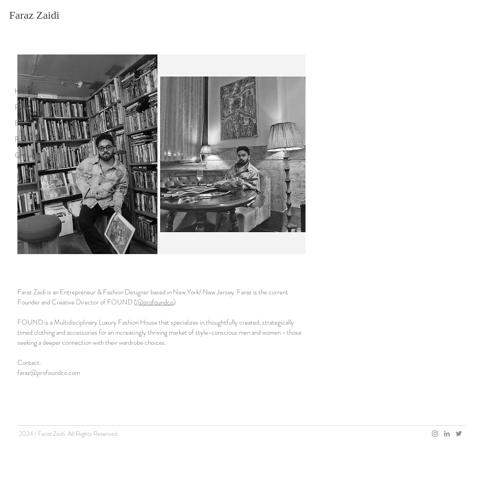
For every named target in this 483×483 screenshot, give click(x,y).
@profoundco (154, 302)
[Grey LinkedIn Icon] (447, 433)
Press (22, 107)
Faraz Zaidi (34, 15)
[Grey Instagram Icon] (435, 433)
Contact (26, 155)
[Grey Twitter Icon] (459, 433)
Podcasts (27, 139)
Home (23, 91)
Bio (19, 123)
